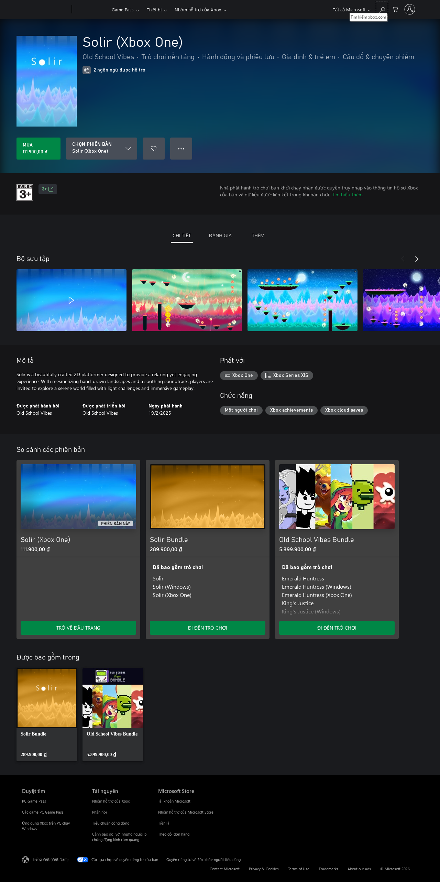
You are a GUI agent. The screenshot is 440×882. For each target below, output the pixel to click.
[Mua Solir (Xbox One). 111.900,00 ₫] (38, 149)
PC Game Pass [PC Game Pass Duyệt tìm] (34, 801)
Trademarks (328, 869)
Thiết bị (154, 9)
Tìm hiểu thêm (347, 194)
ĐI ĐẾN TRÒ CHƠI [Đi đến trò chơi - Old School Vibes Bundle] (336, 627)
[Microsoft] (45, 9)
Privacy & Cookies (264, 869)
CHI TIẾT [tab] (182, 235)
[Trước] (403, 259)
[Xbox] (91, 9)
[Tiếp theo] (417, 259)
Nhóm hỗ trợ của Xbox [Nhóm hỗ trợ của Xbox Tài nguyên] (111, 801)
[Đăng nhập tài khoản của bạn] (410, 9)
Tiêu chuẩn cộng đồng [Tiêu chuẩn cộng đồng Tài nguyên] (110, 823)
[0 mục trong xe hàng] (395, 9)
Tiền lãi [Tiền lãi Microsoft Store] (164, 823)
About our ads (359, 869)
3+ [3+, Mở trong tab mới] (48, 189)
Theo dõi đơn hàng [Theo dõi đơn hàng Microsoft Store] (173, 834)
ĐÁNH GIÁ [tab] (220, 235)
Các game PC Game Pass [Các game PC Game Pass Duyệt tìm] (43, 812)
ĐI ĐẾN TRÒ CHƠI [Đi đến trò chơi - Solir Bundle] (207, 627)
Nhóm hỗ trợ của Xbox (198, 9)
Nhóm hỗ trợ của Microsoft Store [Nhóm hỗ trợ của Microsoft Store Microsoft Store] (185, 812)
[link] (46, 714)
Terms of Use (298, 869)
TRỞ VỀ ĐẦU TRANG (78, 627)
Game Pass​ (123, 9)
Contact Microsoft (225, 869)
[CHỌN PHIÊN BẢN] (101, 149)
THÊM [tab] (258, 235)
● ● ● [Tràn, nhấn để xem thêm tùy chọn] (181, 148)
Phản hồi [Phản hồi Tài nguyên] (99, 812)
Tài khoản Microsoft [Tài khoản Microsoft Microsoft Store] (174, 801)
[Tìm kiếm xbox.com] (382, 9)
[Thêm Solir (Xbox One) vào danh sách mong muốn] (154, 149)
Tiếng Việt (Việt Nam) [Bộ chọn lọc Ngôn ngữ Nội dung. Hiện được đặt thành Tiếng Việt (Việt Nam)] (50, 859)
